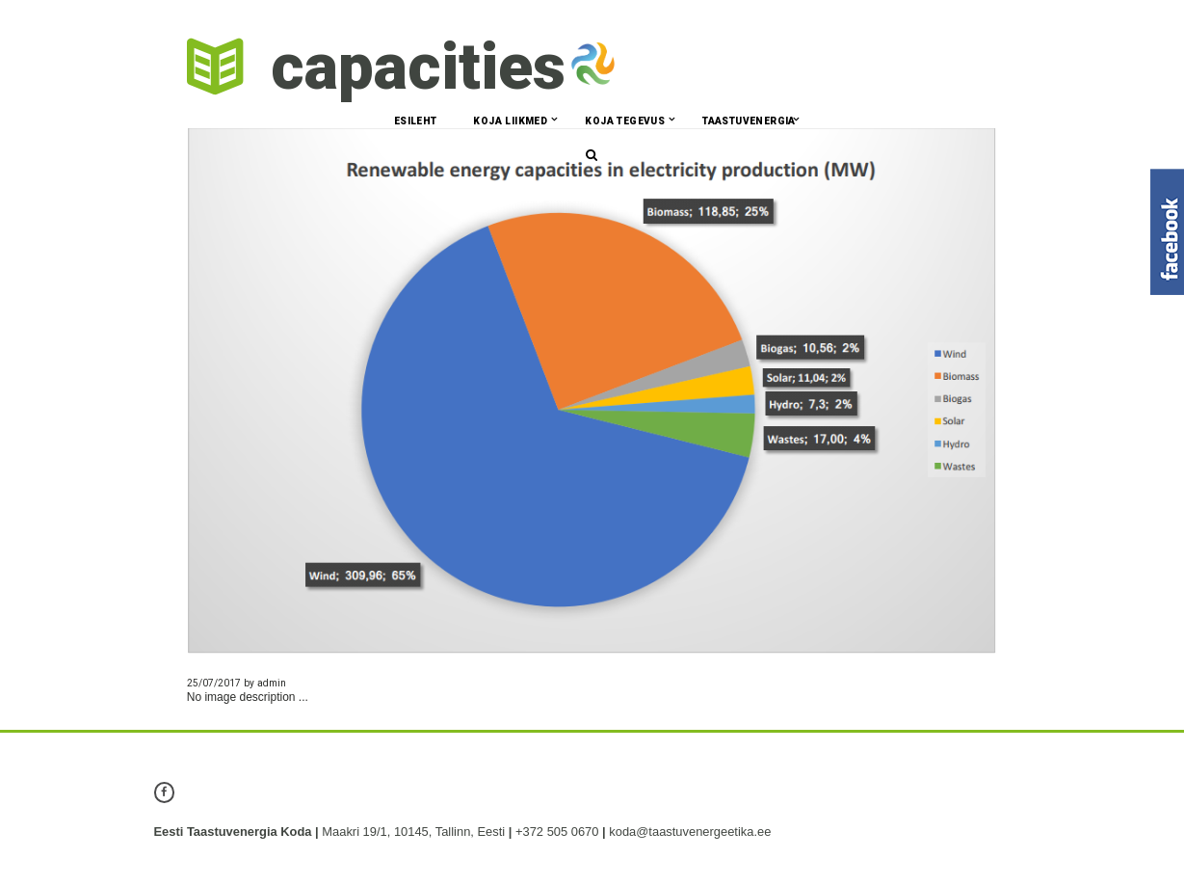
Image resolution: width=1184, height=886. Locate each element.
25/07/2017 (214, 683)
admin (271, 683)
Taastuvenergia (749, 121)
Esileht (415, 121)
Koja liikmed (510, 121)
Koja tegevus (625, 121)
